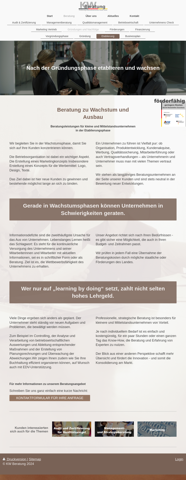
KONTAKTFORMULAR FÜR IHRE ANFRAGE (49, 398)
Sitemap (35, 459)
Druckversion (15, 459)
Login (179, 459)
